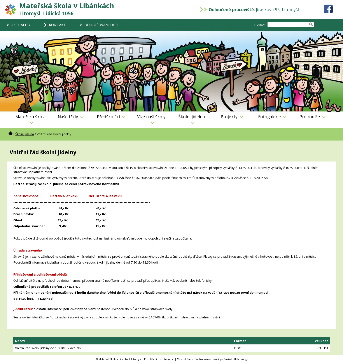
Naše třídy (71, 117)
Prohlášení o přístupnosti (159, 359)
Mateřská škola (30, 119)
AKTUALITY (20, 25)
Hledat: (259, 25)
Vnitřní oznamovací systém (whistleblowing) (221, 359)
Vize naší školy (151, 119)
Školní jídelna (191, 119)
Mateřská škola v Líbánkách (66, 9)
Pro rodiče (312, 117)
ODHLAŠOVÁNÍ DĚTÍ (101, 25)
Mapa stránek (185, 359)
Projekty (232, 117)
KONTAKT (57, 25)
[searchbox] (288, 24)
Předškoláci (111, 117)
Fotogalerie (272, 117)
